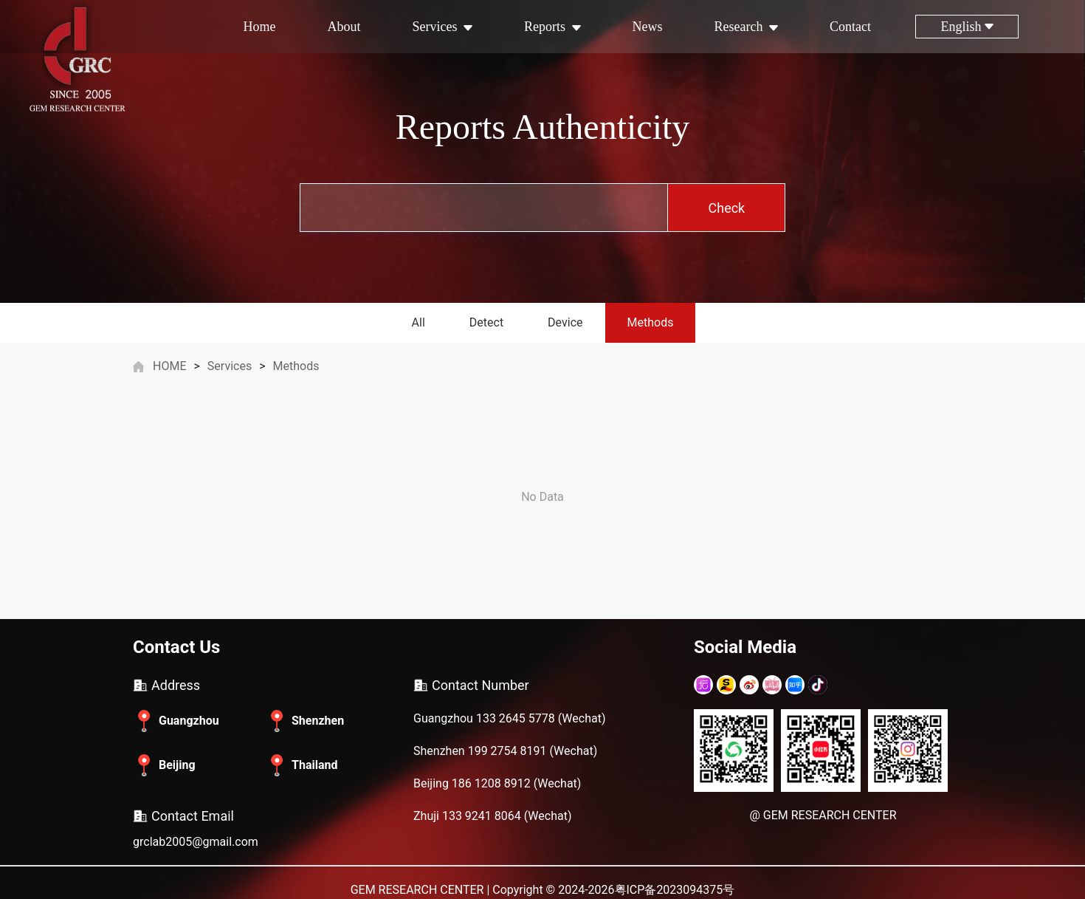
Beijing (164, 765)
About (344, 26)
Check (727, 208)
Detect (486, 322)
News (648, 26)
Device (565, 322)
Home (260, 26)
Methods (650, 322)
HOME (169, 366)
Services (442, 26)
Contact (850, 26)
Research (746, 26)
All (418, 322)
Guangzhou (176, 721)
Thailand (301, 765)
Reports (552, 26)
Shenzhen (305, 721)
